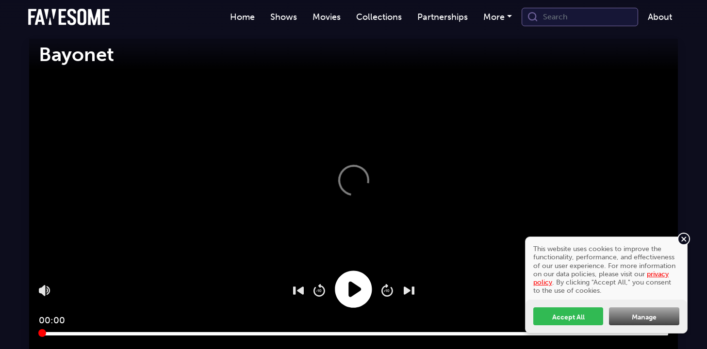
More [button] (494, 17)
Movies (326, 17)
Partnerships (442, 17)
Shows (283, 17)
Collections (379, 17)
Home (242, 17)
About (660, 17)
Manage (644, 317)
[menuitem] (242, 17)
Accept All (568, 317)
